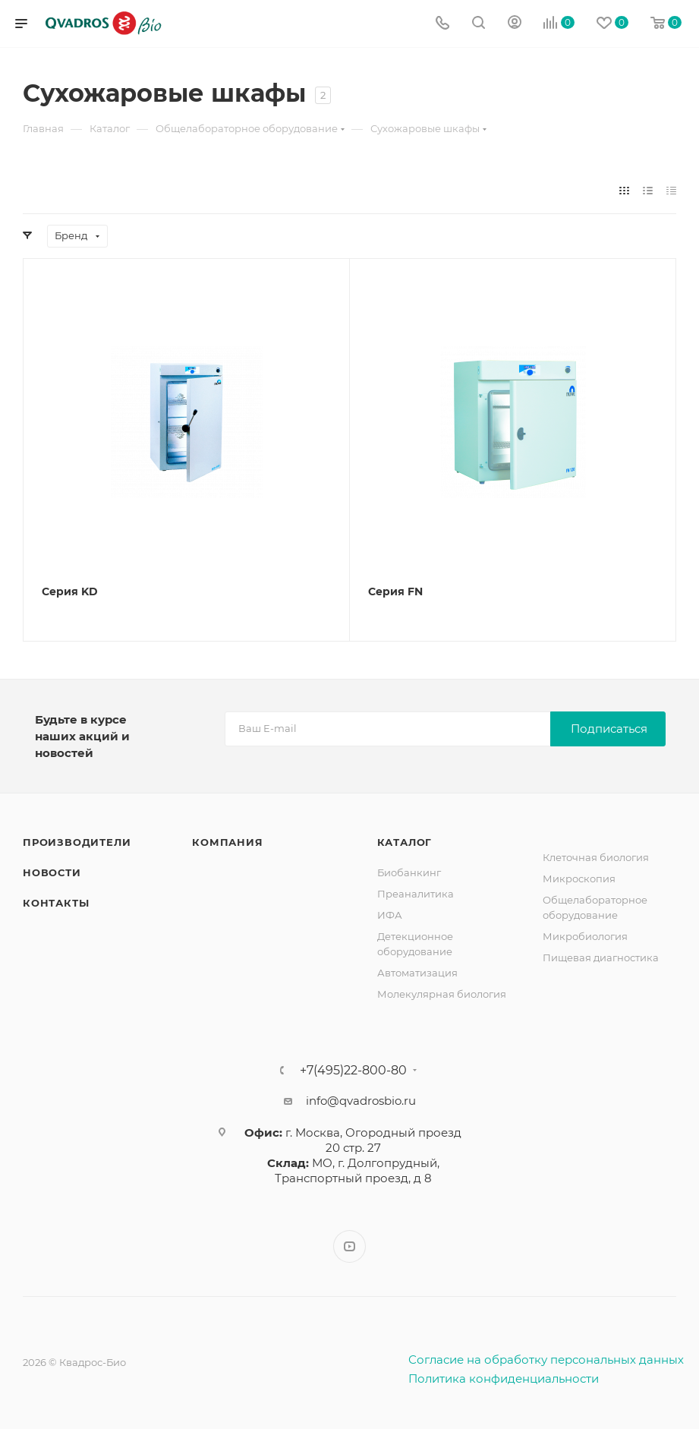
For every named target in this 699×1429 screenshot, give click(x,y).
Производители (77, 842)
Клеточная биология (596, 857)
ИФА (389, 915)
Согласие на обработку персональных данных (546, 1359)
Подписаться (609, 728)
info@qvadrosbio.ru (361, 1100)
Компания (227, 842)
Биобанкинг (409, 872)
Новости (52, 872)
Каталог (405, 842)
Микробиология (585, 936)
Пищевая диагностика (601, 957)
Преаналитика (415, 894)
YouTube (349, 1246)
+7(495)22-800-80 (353, 1071)
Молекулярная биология (441, 994)
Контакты (56, 903)
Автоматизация (417, 973)
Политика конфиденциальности (503, 1378)
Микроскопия (579, 878)
